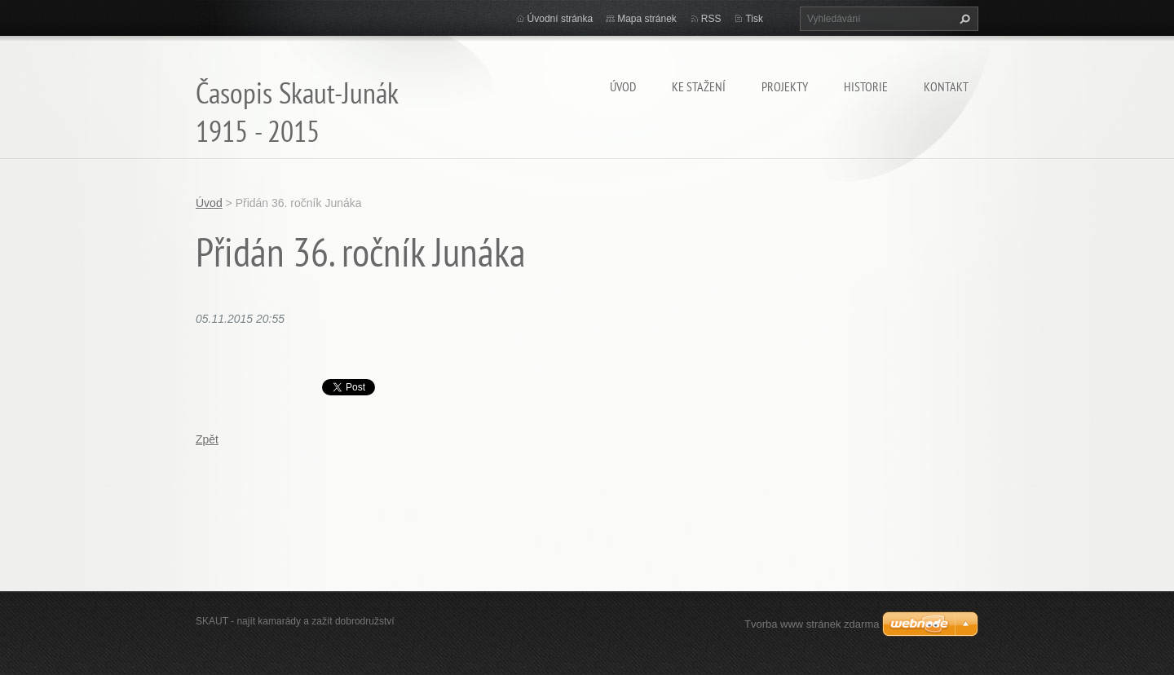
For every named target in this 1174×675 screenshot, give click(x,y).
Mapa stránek (647, 18)
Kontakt (946, 86)
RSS (711, 18)
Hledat (963, 19)
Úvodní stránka (560, 18)
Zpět (207, 439)
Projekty (784, 86)
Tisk (754, 18)
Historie (866, 86)
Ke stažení (699, 86)
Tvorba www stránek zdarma (811, 624)
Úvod (623, 86)
